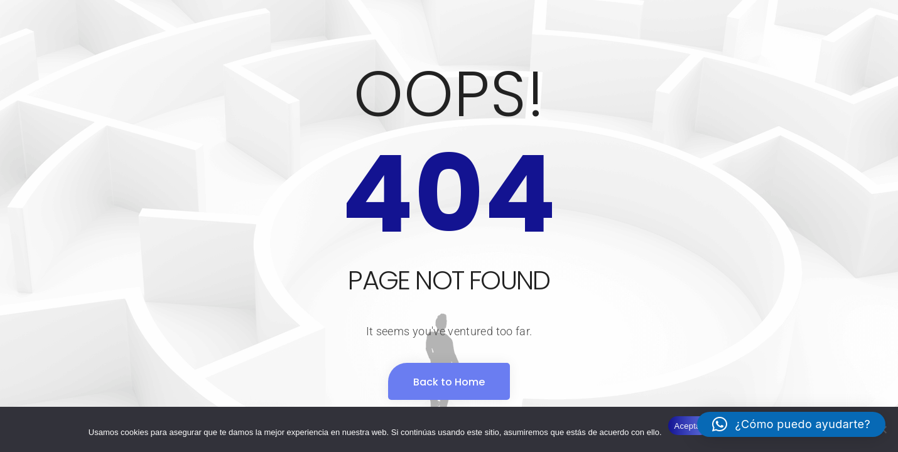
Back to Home (449, 382)
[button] (791, 424)
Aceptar (689, 426)
